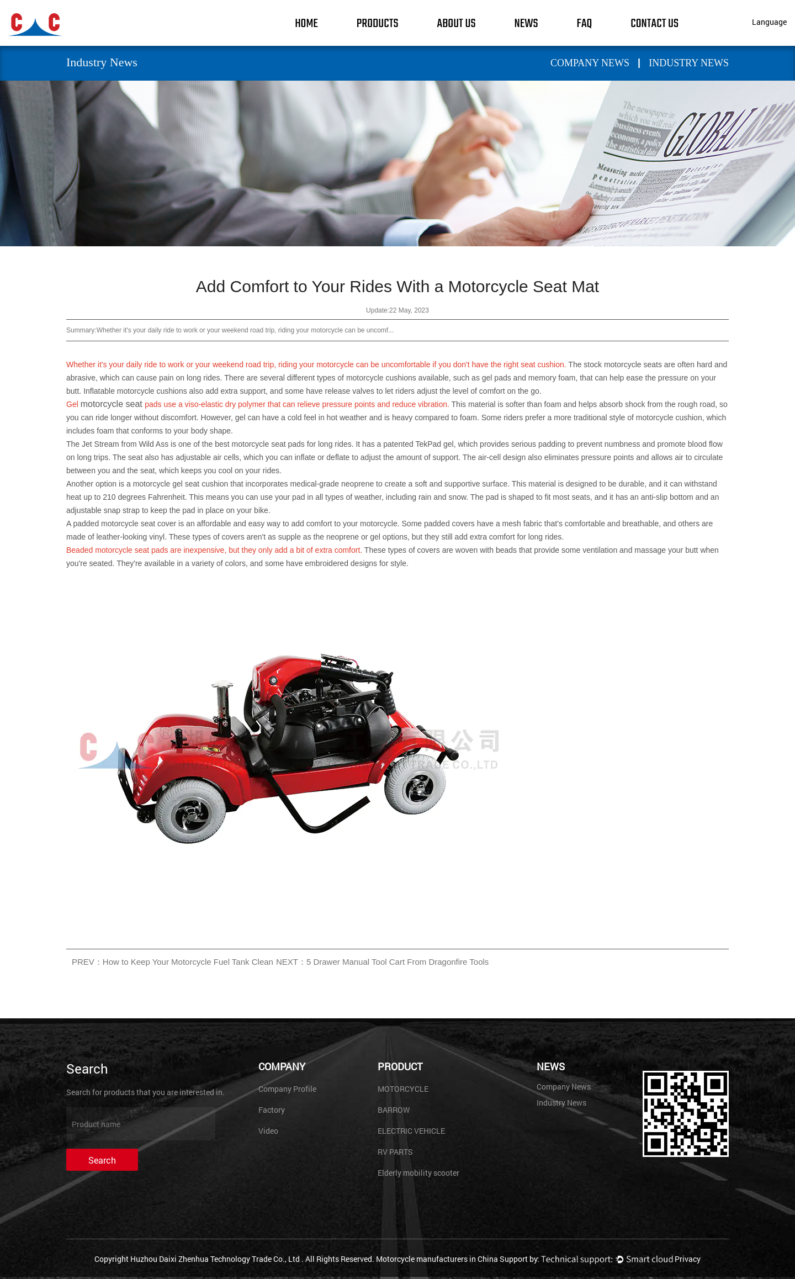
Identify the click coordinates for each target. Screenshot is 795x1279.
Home (306, 24)
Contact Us (654, 24)
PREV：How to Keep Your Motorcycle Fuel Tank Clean (172, 961)
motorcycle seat (113, 404)
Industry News (689, 62)
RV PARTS (395, 1151)
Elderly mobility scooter (418, 1172)
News (526, 24)
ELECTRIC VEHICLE (411, 1130)
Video (268, 1130)
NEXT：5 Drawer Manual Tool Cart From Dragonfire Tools (382, 961)
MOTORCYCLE (403, 1089)
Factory (271, 1109)
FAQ (584, 24)
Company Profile (287, 1089)
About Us (456, 24)
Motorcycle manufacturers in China (437, 1259)
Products (378, 24)
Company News (589, 62)
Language (769, 22)
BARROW (394, 1109)
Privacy (688, 1259)
